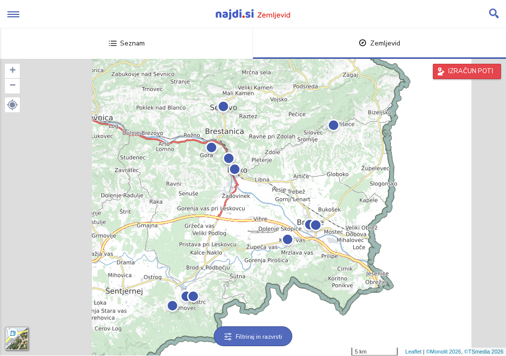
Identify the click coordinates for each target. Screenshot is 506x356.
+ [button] (12, 71)
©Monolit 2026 (443, 352)
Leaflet (413, 352)
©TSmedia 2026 (484, 352)
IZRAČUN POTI (470, 71)
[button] (12, 104)
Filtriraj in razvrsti (253, 337)
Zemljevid (379, 43)
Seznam (127, 43)
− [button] (12, 86)
